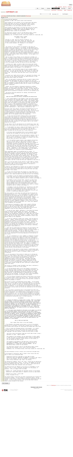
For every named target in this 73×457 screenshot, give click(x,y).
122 (3, 163)
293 (3, 370)
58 (3, 87)
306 (3, 385)
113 (3, 153)
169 (3, 220)
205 (3, 264)
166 (3, 216)
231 (3, 295)
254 (3, 323)
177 (3, 230)
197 (3, 254)
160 (3, 209)
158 (3, 207)
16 (3, 37)
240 (3, 306)
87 (3, 122)
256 (3, 325)
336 (3, 420)
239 (3, 305)
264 (3, 335)
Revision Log (69, 10)
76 (3, 108)
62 (3, 92)
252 (3, 321)
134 (3, 178)
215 (3, 276)
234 (3, 299)
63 (3, 93)
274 (3, 347)
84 (3, 118)
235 (3, 300)
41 (3, 67)
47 (3, 74)
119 (3, 160)
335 (3, 419)
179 (3, 232)
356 (3, 444)
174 (3, 226)
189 (3, 244)
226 (3, 289)
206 (3, 265)
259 (3, 329)
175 (3, 227)
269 (3, 341)
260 (3, 330)
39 (3, 64)
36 (3, 61)
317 (3, 398)
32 (3, 56)
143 (3, 189)
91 (3, 126)
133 (3, 177)
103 (3, 141)
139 (3, 184)
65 (3, 95)
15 (3, 36)
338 (3, 422)
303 (3, 382)
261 (3, 331)
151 (3, 198)
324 (3, 406)
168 (3, 219)
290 (3, 366)
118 (3, 159)
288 (3, 364)
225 (3, 288)
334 (3, 418)
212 (3, 272)
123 (3, 165)
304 (3, 383)
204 (3, 262)
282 (3, 357)
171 (3, 222)
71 (3, 103)
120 (3, 161)
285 (3, 360)
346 (3, 432)
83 (3, 117)
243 (3, 310)
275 (3, 348)
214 (3, 274)
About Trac (65, 6)
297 (3, 375)
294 (3, 371)
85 (3, 119)
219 (3, 281)
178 (3, 231)
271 (3, 343)
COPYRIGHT (10, 12)
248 (3, 316)
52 (3, 80)
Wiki (37, 8)
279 (3, 353)
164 (3, 214)
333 (3, 416)
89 (3, 124)
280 (3, 354)
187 (3, 242)
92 (3, 128)
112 (3, 151)
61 (3, 90)
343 (3, 428)
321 (3, 403)
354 (3, 441)
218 (3, 279)
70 (3, 101)
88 (3, 123)
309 (3, 389)
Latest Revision (53, 10)
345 (3, 431)
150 (3, 197)
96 (3, 132)
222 (3, 284)
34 (3, 58)
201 (3, 259)
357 (3, 445)
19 (3, 40)
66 (3, 97)
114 (3, 154)
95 (3, 131)
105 (3, 143)
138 (3, 183)
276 (3, 349)
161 (3, 210)
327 (3, 410)
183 (3, 237)
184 (3, 238)
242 (3, 309)
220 (3, 282)
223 (3, 286)
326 (3, 409)
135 (3, 179)
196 (3, 253)
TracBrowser (53, 450)
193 (3, 249)
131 (3, 174)
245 (3, 312)
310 (3, 390)
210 (3, 270)
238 (3, 304)
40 (3, 65)
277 (3, 350)
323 (3, 405)
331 (3, 414)
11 (3, 31)
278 (3, 352)
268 (3, 340)
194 (3, 250)
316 (3, 397)
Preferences (70, 6)
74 (3, 106)
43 (3, 69)
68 (3, 99)
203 (3, 261)
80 (3, 113)
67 (3, 98)
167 (3, 217)
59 (3, 88)
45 (3, 71)
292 (3, 369)
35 (3, 59)
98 (3, 135)
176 (3, 228)
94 (3, 130)
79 (3, 112)
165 (3, 215)
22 (17, 12)
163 (3, 213)
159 (3, 208)
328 (3, 411)
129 (3, 172)
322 (3, 404)
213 (3, 273)
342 (3, 427)
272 (3, 345)
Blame (65, 10)
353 (3, 440)
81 (3, 114)
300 (3, 378)
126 (3, 168)
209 (3, 268)
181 (3, 235)
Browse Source (55, 8)
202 (3, 260)
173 (3, 225)
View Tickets (63, 8)
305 (3, 384)
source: (3, 12)
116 (3, 156)
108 (3, 147)
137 (3, 182)
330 (3, 413)
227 (3, 290)
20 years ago (28, 15)
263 (3, 334)
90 (3, 125)
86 (3, 120)
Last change (3, 15)
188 (3, 243)
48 (3, 75)
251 (3, 319)
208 (3, 267)
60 (3, 89)
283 (3, 358)
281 (3, 355)
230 (3, 294)
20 (3, 42)
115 (3, 155)
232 (3, 296)
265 (3, 336)
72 (3, 104)
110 (3, 149)
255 (3, 324)
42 (3, 68)
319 (3, 400)
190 (3, 245)
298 (3, 376)
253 (3, 322)
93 (3, 129)
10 (3, 30)
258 (3, 328)
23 (3, 45)
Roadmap (48, 8)
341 (3, 426)
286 (3, 362)
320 (3, 402)
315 (3, 396)
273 (3, 346)
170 (3, 221)
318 (3, 399)
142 (3, 188)
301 (3, 379)
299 (3, 377)
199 (3, 256)
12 (3, 32)
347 (3, 433)
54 (3, 82)
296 (3, 374)
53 (3, 81)
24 (3, 46)
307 (3, 386)
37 (3, 62)
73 (3, 105)
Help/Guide (60, 6)
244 (3, 311)
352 (3, 439)
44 (3, 70)
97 (3, 134)
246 (3, 313)
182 (3, 236)
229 (3, 293)
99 (3, 136)
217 (3, 278)
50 (3, 77)
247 (3, 314)
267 (3, 338)
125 (3, 167)
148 (3, 195)
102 (3, 140)
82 (3, 115)
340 (3, 425)
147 (3, 194)
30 (3, 53)
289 (3, 365)
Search (69, 8)
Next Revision (60, 10)
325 (3, 408)
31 (3, 54)
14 (3, 34)
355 (3, 442)
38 (3, 63)
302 (3, 380)
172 (3, 223)
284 (3, 359)
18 (3, 39)
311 (3, 391)
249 (3, 317)
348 (3, 434)
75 (3, 107)
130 (3, 173)
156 (3, 204)
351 (3, 438)
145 (3, 191)
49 (3, 76)
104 (3, 142)
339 (3, 424)
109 (3, 148)
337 (3, 421)
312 (3, 392)
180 (3, 233)
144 (3, 190)
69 (3, 100)
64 (3, 94)
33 (3, 57)
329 (3, 412)
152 (3, 200)
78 (3, 111)
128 (3, 171)
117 (3, 157)
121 (3, 162)
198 (3, 255)
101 (3, 139)
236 (3, 301)
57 (3, 86)
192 (3, 248)
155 (3, 203)
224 (3, 287)
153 (3, 201)
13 (3, 33)
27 (3, 50)
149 (3, 196)
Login (56, 6)
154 (3, 202)
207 (3, 266)
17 (3, 38)
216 (3, 277)
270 (3, 342)
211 (3, 271)
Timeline (42, 8)
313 (3, 393)
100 (3, 137)
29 (3, 52)
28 (3, 51)
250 (3, 318)
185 (3, 239)
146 (3, 192)
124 (3, 166)
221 (3, 283)
